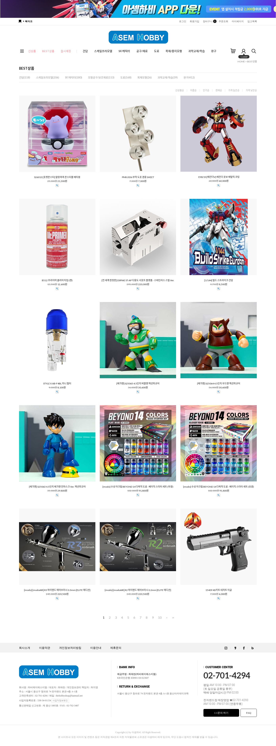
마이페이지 (238, 21)
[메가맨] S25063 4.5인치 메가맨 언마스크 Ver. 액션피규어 (57, 486)
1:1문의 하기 (221, 712)
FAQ (248, 712)
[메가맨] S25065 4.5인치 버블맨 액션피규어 (137, 383)
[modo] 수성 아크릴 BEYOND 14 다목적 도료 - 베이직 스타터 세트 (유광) (218, 486)
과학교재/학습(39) (168, 77)
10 (160, 617)
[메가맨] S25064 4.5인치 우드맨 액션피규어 (218, 383)
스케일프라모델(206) (47, 77)
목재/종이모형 (174, 51)
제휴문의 (115, 647)
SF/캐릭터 (124, 51)
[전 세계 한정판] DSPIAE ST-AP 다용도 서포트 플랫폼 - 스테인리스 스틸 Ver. (138, 280)
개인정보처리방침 (70, 647)
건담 (85, 51)
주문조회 (223, 21)
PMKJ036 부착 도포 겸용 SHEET (138, 177)
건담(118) (24, 77)
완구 (213, 51)
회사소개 (24, 647)
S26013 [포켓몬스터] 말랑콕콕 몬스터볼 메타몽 (57, 177)
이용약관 (44, 647)
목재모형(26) (144, 77)
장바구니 (209, 21)
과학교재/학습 (196, 51)
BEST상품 (252, 61)
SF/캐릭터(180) (73, 77)
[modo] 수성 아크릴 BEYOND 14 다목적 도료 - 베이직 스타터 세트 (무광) (138, 486)
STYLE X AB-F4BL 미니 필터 (57, 383)
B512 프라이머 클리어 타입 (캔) (57, 280)
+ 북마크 (28, 21)
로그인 (182, 21)
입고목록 (252, 21)
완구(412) (189, 77)
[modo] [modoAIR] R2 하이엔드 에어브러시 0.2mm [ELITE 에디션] (138, 590)
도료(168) (125, 77)
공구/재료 (142, 51)
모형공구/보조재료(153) (101, 77)
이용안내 (95, 647)
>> (172, 617)
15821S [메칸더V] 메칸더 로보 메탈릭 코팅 (219, 177)
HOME (241, 61)
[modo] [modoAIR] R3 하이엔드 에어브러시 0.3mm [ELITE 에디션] (57, 590)
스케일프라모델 (103, 51)
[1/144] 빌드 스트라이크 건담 (218, 280)
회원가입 (194, 21)
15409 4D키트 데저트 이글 (218, 590)
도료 (156, 51)
